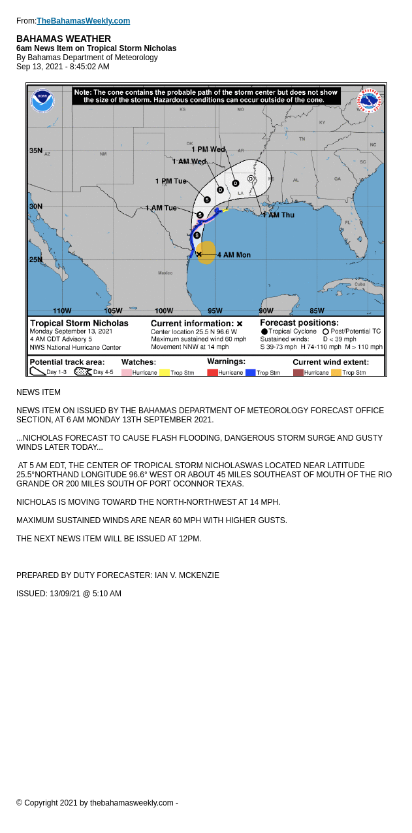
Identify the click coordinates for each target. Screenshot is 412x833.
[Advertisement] (206, 697)
